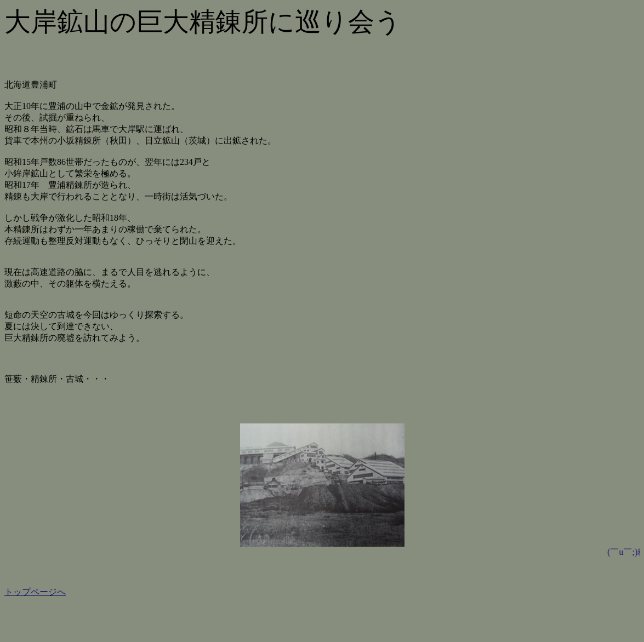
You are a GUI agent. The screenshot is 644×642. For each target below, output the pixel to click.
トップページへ (35, 592)
